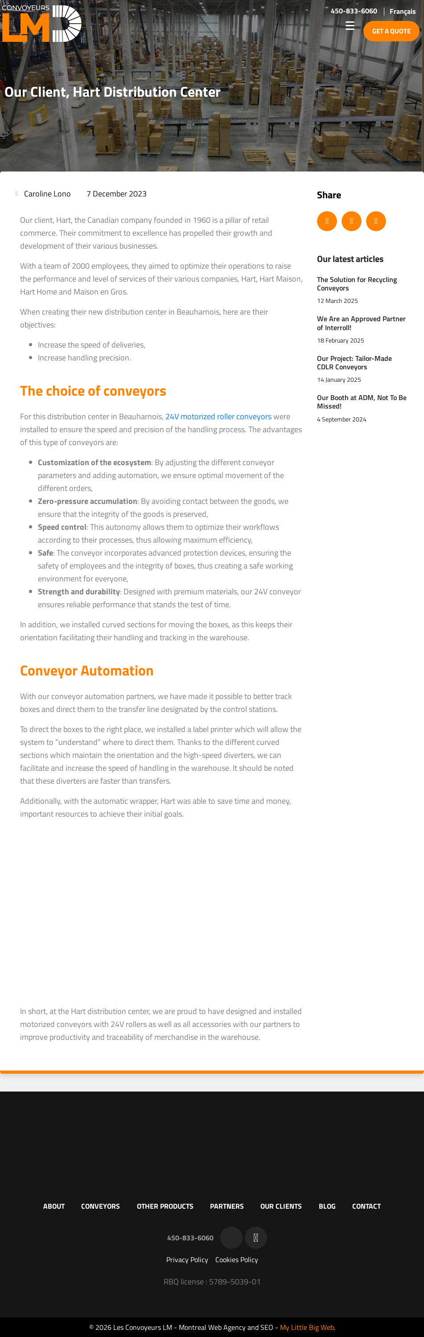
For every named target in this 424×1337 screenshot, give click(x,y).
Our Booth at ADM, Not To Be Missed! (362, 401)
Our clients (281, 1206)
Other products (165, 1206)
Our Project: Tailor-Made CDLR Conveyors (354, 362)
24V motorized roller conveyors (218, 416)
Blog (327, 1206)
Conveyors (100, 1206)
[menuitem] (402, 10)
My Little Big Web (307, 1327)
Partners (227, 1206)
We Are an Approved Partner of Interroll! (361, 322)
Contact (366, 1206)
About (54, 1206)
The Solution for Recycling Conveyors (357, 283)
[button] (327, 221)
